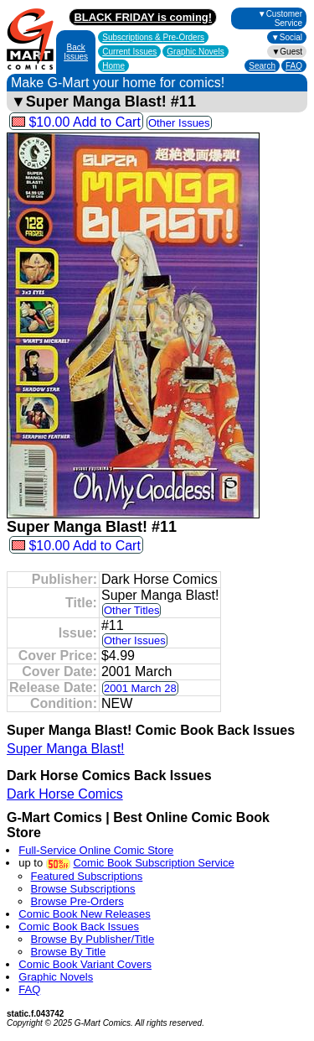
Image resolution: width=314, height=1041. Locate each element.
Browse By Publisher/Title (93, 939)
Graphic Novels (195, 51)
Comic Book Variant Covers (85, 964)
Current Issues (129, 51)
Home (113, 65)
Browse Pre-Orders (77, 901)
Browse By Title (68, 951)
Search (262, 65)
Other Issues (179, 123)
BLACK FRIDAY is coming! (143, 17)
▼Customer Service (280, 18)
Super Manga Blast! (66, 749)
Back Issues (76, 52)
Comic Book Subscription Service (153, 862)
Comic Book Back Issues (78, 926)
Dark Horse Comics (65, 794)
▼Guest (286, 51)
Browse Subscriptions (83, 888)
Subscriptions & (153, 37)
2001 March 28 (140, 688)
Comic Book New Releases (84, 914)
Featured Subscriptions (87, 876)
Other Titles (131, 610)
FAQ (294, 65)
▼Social (286, 37)
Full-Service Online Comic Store (95, 850)
